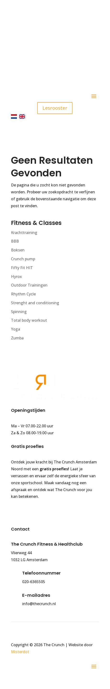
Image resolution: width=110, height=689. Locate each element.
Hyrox (16, 276)
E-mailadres (36, 595)
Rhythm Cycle (23, 294)
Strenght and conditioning (35, 302)
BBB (15, 241)
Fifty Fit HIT (22, 267)
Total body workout (29, 320)
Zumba (17, 338)
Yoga (15, 329)
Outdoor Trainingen (29, 285)
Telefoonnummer (41, 573)
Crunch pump (23, 258)
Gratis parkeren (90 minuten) (51, 67)
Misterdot (20, 651)
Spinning (19, 311)
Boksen (18, 250)
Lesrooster (54, 108)
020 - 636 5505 (44, 30)
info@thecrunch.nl (49, 47)
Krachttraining (24, 232)
